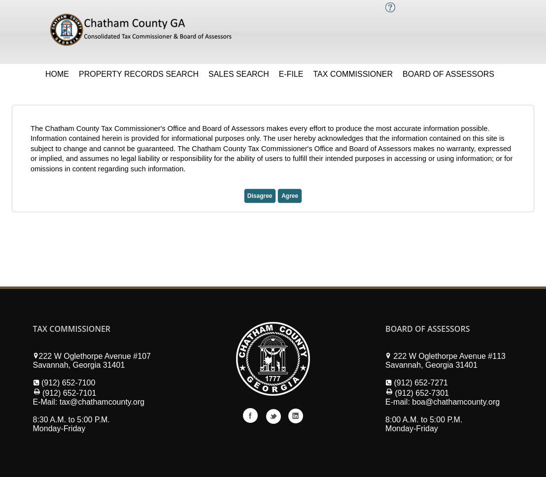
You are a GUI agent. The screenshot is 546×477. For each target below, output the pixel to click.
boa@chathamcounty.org (456, 402)
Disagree (260, 195)
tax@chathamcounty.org (102, 402)
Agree (289, 195)
